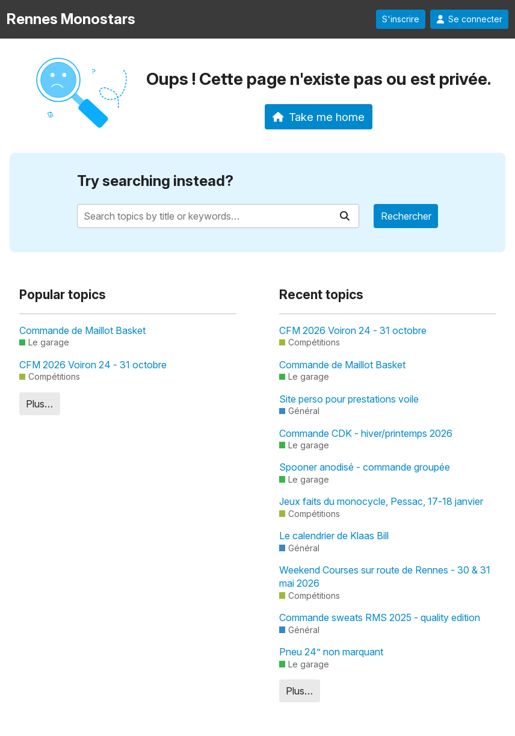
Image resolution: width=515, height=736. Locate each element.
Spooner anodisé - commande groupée (364, 467)
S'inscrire (400, 19)
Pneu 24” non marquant (331, 652)
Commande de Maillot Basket (82, 330)
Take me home (319, 116)
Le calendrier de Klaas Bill (334, 536)
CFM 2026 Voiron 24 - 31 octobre (93, 365)
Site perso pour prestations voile (349, 399)
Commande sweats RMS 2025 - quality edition (379, 617)
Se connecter (469, 19)
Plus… (39, 404)
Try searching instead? (155, 181)
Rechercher (406, 216)
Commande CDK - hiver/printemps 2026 (365, 433)
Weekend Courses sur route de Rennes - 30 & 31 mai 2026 (384, 576)
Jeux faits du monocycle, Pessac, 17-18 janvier (381, 501)
